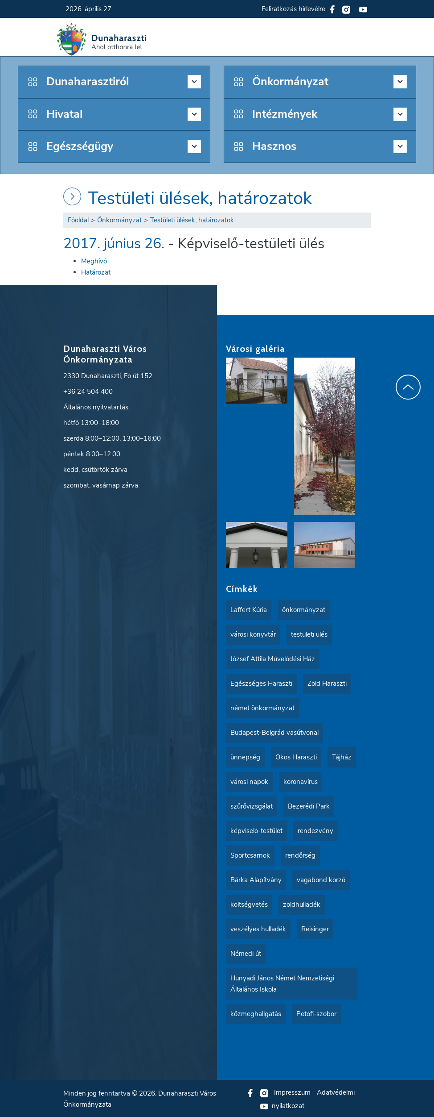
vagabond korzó (321, 879)
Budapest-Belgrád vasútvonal (274, 731)
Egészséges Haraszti (261, 682)
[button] (368, 39)
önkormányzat (303, 608)
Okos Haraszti (296, 756)
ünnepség (245, 756)
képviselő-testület (256, 829)
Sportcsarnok (250, 854)
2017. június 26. (113, 242)
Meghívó (94, 260)
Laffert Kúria (248, 608)
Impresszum (292, 1091)
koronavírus (300, 780)
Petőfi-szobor (316, 1013)
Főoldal (78, 219)
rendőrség (300, 854)
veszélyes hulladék (258, 928)
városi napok (249, 780)
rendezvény (315, 829)
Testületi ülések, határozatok (200, 197)
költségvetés (249, 903)
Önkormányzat (119, 219)
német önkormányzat (262, 707)
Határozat (96, 271)
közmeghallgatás (255, 1013)
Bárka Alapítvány (256, 879)
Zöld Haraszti (327, 682)
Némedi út (245, 952)
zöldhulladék (301, 903)
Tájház (342, 756)
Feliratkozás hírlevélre (293, 8)
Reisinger (315, 928)
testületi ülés (309, 633)
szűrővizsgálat (251, 805)
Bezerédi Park (309, 805)
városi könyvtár (253, 633)
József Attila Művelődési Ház (272, 658)
